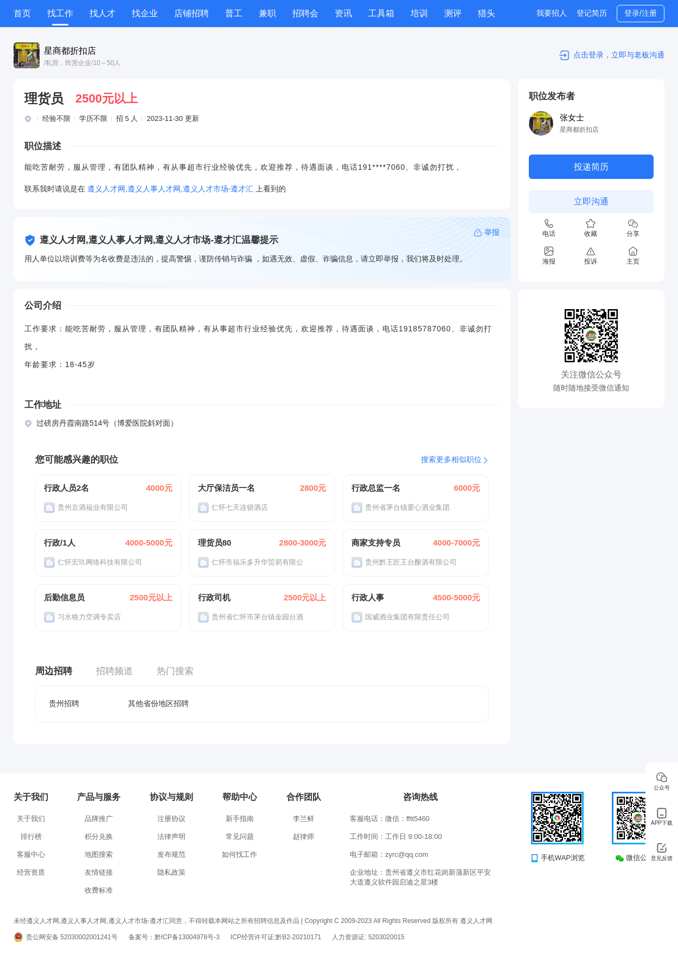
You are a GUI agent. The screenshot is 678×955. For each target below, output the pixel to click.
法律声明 (171, 836)
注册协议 (171, 819)
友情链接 (99, 872)
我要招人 (551, 13)
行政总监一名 (375, 487)
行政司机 (214, 597)
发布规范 (171, 854)
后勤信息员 (64, 597)
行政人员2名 (66, 487)
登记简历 (592, 13)
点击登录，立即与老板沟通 (618, 54)
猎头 (486, 13)
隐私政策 (171, 872)
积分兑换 (99, 836)
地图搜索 (99, 854)
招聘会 (305, 13)
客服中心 (31, 854)
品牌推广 (99, 819)
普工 (233, 13)
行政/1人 (59, 542)
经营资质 (31, 872)
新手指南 (240, 819)
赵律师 (303, 836)
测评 (453, 13)
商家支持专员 (375, 542)
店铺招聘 (191, 13)
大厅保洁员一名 (226, 487)
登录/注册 (640, 13)
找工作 (60, 13)
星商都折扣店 (70, 50)
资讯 (343, 13)
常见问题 (240, 836)
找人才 (102, 13)
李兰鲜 (303, 819)
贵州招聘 (64, 703)
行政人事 (367, 597)
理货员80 (215, 542)
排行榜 (31, 836)
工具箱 (381, 13)
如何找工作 (239, 854)
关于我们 (31, 819)
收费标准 (99, 890)
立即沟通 (591, 201)
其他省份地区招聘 (158, 703)
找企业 (145, 13)
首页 (22, 13)
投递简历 (591, 166)
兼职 (267, 13)
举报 (492, 232)
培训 (419, 13)
